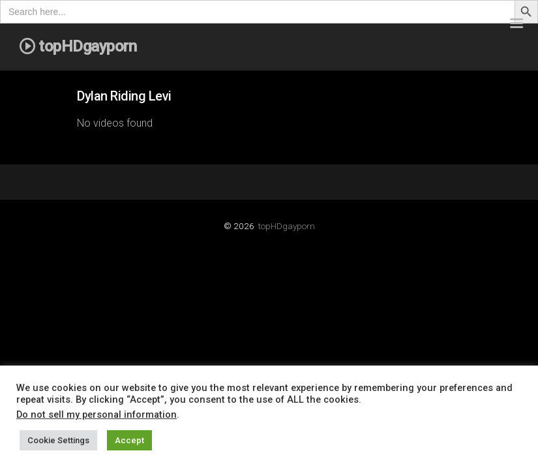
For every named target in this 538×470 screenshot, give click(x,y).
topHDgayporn (286, 226)
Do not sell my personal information (96, 414)
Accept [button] (129, 440)
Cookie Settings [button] (58, 440)
